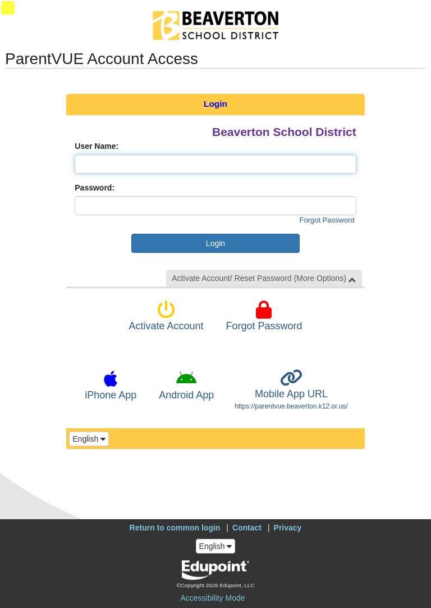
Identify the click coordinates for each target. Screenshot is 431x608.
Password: (94, 187)
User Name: (96, 146)
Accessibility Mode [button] (212, 597)
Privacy (288, 527)
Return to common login (175, 527)
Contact (247, 527)
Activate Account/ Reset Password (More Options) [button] (264, 278)
